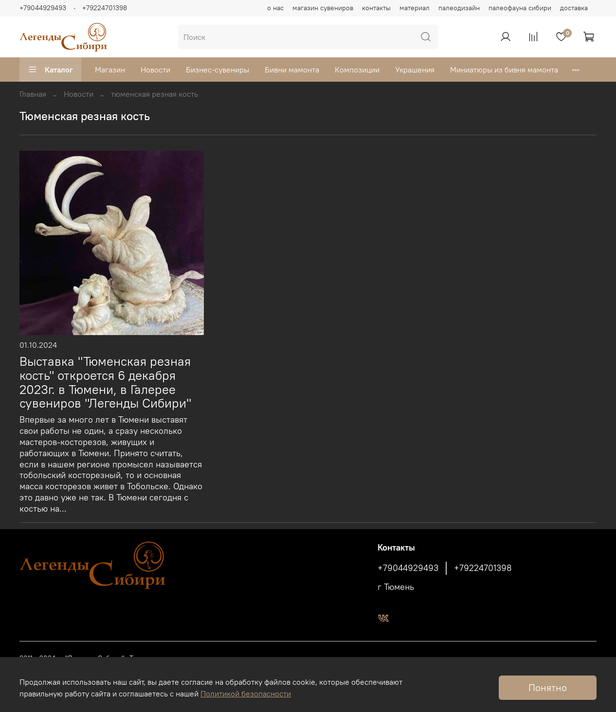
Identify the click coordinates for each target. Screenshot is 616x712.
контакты (376, 7)
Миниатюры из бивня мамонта (504, 69)
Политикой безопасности (245, 693)
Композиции (357, 69)
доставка (574, 7)
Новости (155, 69)
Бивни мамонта (292, 69)
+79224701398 (104, 7)
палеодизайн (459, 7)
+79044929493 (42, 7)
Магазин (110, 69)
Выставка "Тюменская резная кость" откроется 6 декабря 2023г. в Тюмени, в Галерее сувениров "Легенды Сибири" (105, 382)
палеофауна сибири (520, 7)
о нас (275, 7)
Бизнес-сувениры (217, 69)
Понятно (547, 687)
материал (414, 7)
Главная (32, 94)
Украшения (415, 69)
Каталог (50, 69)
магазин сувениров (322, 7)
